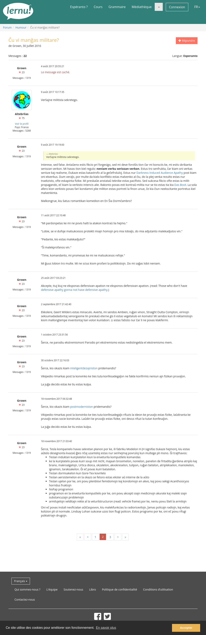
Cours (98, 7)
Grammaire (117, 7)
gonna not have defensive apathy (85, 290)
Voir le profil (21, 123)
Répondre (186, 40)
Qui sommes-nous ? (27, 589)
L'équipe (52, 589)
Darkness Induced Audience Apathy (159, 173)
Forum (7, 27)
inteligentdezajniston (84, 368)
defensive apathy (52, 290)
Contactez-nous (24, 599)
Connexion (177, 7)
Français (20, 581)
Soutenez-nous (73, 589)
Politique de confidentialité (119, 589)
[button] (159, 7)
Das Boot (180, 185)
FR (197, 7)
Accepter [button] (186, 627)
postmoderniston (81, 407)
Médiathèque (142, 7)
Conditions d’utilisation (158, 589)
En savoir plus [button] (106, 627)
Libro (92, 589)
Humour (21, 27)
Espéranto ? (79, 7)
